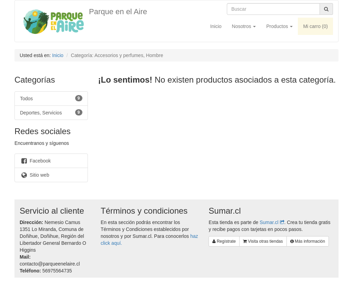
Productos (279, 26)
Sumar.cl (272, 222)
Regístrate (224, 241)
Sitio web (34, 175)
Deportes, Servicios (51, 112)
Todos (51, 98)
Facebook (35, 161)
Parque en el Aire (118, 11)
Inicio (216, 26)
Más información (307, 241)
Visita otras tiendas (263, 241)
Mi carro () (315, 26)
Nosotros (244, 26)
